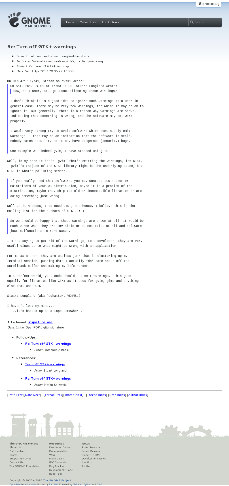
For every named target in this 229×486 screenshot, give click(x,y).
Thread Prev (53, 394)
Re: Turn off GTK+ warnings (48, 343)
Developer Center (60, 447)
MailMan (77, 484)
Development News (94, 458)
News (86, 443)
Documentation (58, 451)
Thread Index (96, 394)
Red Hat (53, 484)
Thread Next (73, 394)
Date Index (117, 394)
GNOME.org (210, 4)
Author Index (137, 394)
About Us (15, 447)
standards (30, 484)
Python (87, 484)
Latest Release (91, 451)
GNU (99, 484)
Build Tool (55, 473)
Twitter (86, 466)
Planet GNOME (91, 455)
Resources (56, 443)
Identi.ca (87, 462)
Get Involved (17, 451)
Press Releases (91, 447)
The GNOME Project (23, 443)
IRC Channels (57, 462)
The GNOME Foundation (24, 466)
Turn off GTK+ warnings (45, 364)
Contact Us (16, 462)
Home (70, 22)
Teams (13, 455)
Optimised (15, 484)
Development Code (61, 469)
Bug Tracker (56, 466)
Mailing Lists (87, 22)
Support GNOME (20, 458)
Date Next (32, 394)
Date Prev (15, 394)
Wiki (52, 455)
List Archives (110, 22)
